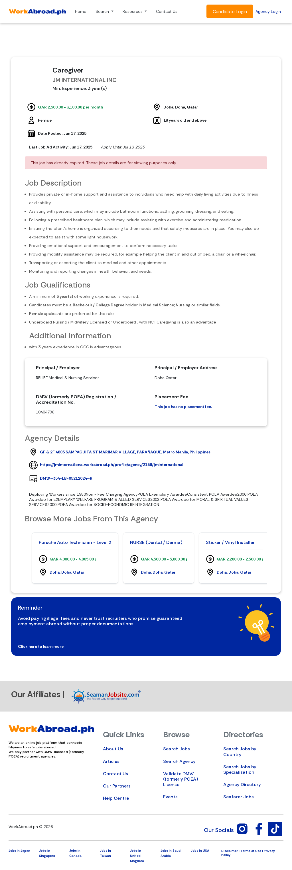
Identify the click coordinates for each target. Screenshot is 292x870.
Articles (111, 761)
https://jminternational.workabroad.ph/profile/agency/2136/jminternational (111, 464)
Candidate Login (230, 12)
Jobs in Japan (19, 851)
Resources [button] (133, 11)
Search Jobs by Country (239, 751)
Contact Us (166, 11)
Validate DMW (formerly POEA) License (180, 779)
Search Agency (179, 761)
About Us (113, 749)
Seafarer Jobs (238, 797)
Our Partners (117, 786)
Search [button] (103, 11)
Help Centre (116, 798)
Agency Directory (242, 784)
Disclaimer (229, 851)
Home (80, 11)
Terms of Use (250, 851)
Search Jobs (176, 749)
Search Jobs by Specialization (239, 769)
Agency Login (268, 11)
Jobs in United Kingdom (137, 856)
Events (170, 797)
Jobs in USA (200, 851)
